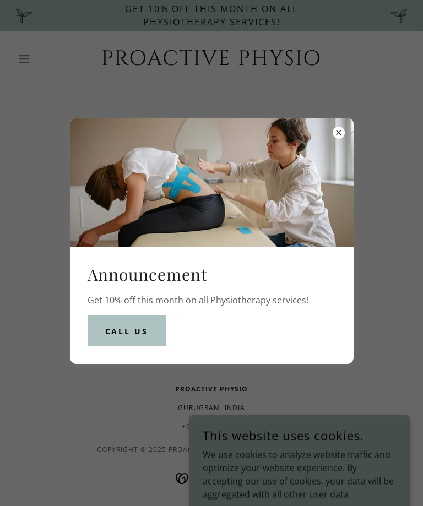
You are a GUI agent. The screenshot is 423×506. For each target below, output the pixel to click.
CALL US (127, 331)
